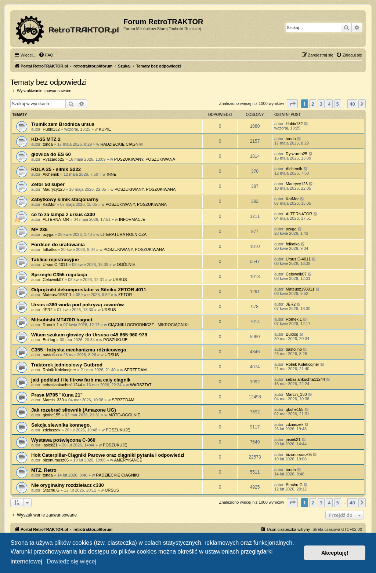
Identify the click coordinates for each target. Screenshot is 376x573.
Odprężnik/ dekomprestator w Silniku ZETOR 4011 (88, 289)
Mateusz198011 (57, 294)
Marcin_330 (53, 400)
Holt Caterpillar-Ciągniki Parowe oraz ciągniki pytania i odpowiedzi (107, 455)
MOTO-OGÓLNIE (124, 415)
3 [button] (321, 104)
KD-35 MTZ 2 (46, 139)
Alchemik (51, 174)
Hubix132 (51, 129)
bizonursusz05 (56, 460)
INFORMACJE (132, 219)
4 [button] (329, 104)
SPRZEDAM (135, 370)
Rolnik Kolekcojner (59, 370)
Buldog (49, 339)
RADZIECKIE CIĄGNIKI (121, 144)
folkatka (50, 249)
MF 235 (39, 229)
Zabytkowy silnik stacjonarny (64, 199)
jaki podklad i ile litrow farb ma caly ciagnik (80, 380)
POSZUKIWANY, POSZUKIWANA (144, 159)
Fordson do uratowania (58, 244)
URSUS (120, 279)
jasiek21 (50, 445)
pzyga (48, 234)
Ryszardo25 (53, 159)
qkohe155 (51, 415)
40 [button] (352, 104)
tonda (48, 144)
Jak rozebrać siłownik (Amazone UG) (73, 410)
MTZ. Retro (44, 470)
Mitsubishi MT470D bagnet (61, 319)
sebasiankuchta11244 (62, 385)
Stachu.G (51, 490)
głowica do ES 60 (51, 154)
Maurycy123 (54, 189)
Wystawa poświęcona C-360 (63, 440)
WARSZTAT (140, 385)
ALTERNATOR (56, 219)
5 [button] (337, 104)
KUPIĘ (105, 129)
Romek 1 (51, 324)
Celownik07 (53, 279)
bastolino (51, 355)
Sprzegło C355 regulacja (59, 274)
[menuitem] (46, 55)
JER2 (48, 309)
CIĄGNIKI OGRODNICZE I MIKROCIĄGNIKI (148, 324)
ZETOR (125, 294)
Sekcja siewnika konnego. (61, 425)
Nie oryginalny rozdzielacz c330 (67, 485)
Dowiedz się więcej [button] (71, 561)
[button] (292, 103)
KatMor (49, 204)
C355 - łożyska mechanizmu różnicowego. (79, 350)
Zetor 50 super (48, 184)
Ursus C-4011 (55, 264)
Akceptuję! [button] (334, 553)
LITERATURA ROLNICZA (123, 234)
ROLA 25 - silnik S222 (56, 169)
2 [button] (312, 104)
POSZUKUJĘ (115, 339)
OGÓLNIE (126, 264)
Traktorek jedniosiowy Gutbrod (66, 365)
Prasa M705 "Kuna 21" (57, 395)
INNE (111, 174)
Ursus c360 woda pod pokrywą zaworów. (78, 304)
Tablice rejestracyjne (55, 259)
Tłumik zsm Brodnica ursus (62, 124)
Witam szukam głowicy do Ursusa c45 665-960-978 (89, 334)
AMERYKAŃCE (128, 460)
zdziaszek (51, 430)
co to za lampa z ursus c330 (63, 214)
